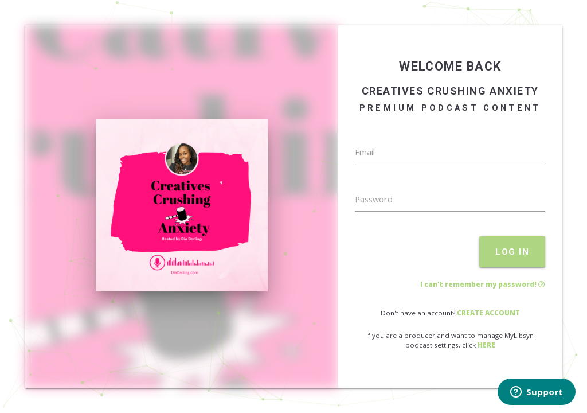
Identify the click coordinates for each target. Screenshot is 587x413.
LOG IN (512, 252)
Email (365, 152)
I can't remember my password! (482, 284)
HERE (486, 345)
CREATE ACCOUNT (488, 313)
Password (374, 199)
